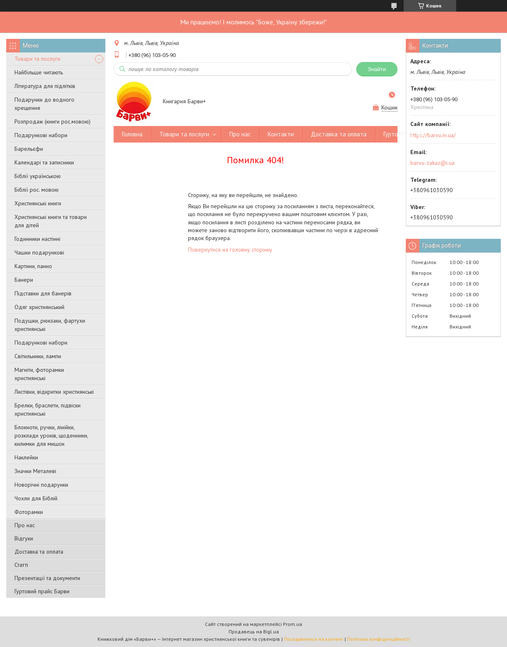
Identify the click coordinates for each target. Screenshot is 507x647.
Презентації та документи (47, 578)
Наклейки (26, 457)
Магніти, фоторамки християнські (39, 374)
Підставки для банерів (42, 293)
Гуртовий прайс (404, 134)
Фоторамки (28, 512)
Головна (132, 134)
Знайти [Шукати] (377, 69)
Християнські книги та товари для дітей (50, 221)
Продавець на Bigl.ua (254, 631)
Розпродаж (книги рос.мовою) (52, 121)
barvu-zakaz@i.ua (432, 163)
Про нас (24, 525)
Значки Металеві (35, 471)
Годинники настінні (37, 239)
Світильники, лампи (37, 356)
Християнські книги (37, 203)
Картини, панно (33, 266)
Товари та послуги (37, 58)
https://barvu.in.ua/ (433, 135)
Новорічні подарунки (41, 484)
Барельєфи (28, 148)
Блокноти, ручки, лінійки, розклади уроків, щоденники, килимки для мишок (51, 435)
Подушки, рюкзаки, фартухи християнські (49, 325)
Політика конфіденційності (378, 639)
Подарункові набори (40, 135)
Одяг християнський (39, 307)
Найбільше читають (38, 72)
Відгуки (23, 538)
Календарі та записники (44, 162)
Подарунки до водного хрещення (44, 104)
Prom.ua (292, 624)
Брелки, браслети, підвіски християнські (47, 409)
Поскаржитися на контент (313, 639)
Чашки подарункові (39, 252)
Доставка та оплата (38, 551)
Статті (21, 565)
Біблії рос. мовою (36, 189)
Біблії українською (37, 176)
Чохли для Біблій (35, 498)
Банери (23, 279)
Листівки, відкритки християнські (54, 391)
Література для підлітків (44, 86)
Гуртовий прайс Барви (41, 591)
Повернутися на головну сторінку (230, 249)
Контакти (281, 134)
